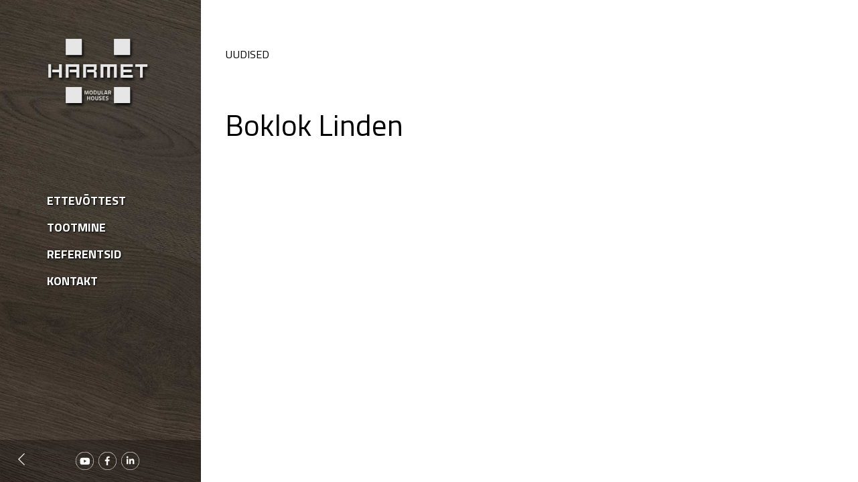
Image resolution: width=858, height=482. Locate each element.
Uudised (247, 54)
